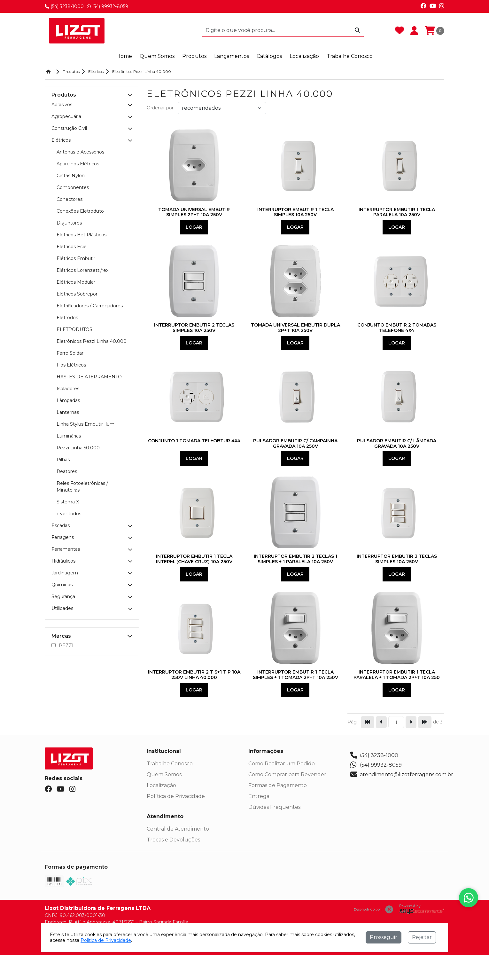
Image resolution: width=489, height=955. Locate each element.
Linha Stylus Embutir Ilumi (86, 424)
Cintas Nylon (71, 175)
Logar (194, 227)
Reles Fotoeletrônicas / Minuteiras (82, 486)
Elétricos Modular (76, 282)
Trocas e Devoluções (173, 840)
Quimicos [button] (91, 585)
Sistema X (68, 502)
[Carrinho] (434, 31)
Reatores (67, 471)
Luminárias (69, 436)
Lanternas (68, 412)
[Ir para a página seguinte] (411, 722)
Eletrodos (67, 317)
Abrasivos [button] (91, 104)
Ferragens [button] (91, 537)
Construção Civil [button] (91, 128)
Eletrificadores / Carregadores (90, 306)
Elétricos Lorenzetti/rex (82, 270)
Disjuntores (69, 223)
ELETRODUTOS (74, 329)
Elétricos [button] (91, 140)
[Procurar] (357, 30)
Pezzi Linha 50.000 (78, 448)
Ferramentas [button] (91, 549)
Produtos (194, 56)
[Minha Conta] (414, 31)
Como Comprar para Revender (287, 774)
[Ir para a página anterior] (381, 722)
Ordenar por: (161, 108)
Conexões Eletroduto (80, 211)
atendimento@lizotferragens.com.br (401, 774)
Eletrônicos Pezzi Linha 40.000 (92, 341)
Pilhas (63, 459)
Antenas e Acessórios (80, 152)
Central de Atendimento (178, 829)
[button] (129, 95)
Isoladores (68, 388)
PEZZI (62, 645)
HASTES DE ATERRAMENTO (89, 377)
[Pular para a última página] (424, 722)
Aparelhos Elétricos (78, 164)
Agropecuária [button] (91, 116)
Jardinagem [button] (91, 573)
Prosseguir (383, 937)
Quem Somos (164, 774)
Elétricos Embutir (76, 258)
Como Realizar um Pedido (281, 764)
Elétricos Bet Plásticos (81, 235)
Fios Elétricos (71, 365)
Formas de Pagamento (277, 785)
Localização (161, 785)
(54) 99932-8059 (107, 6)
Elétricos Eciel (72, 246)
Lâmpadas (68, 400)
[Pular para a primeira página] (367, 722)
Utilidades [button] (91, 608)
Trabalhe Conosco (170, 764)
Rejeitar (422, 937)
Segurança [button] (91, 596)
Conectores (69, 199)
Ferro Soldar (70, 353)
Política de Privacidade (176, 796)
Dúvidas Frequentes (274, 807)
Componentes (73, 187)
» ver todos (69, 514)
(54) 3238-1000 (64, 6)
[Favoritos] (399, 31)
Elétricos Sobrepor (77, 294)
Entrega (258, 796)
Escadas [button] (91, 525)
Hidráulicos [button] (91, 561)
